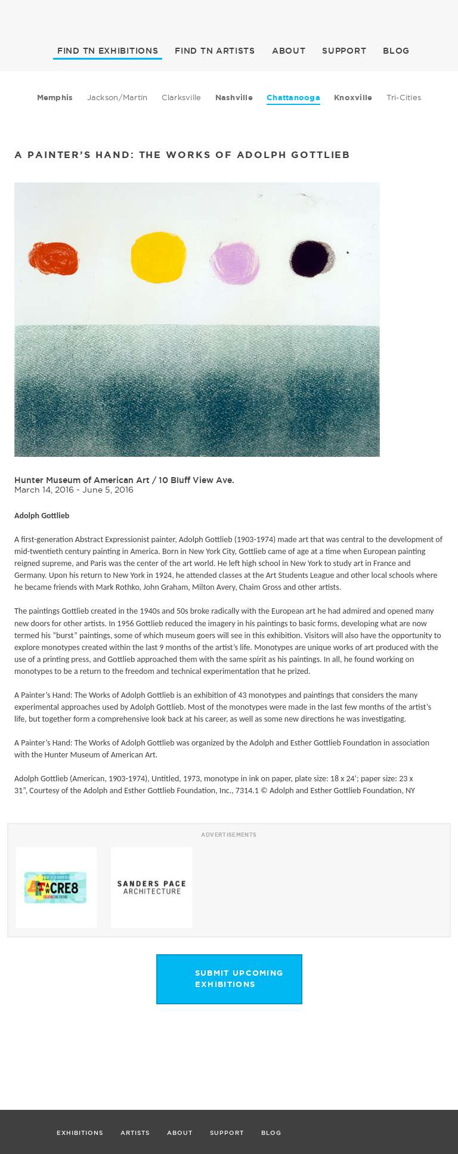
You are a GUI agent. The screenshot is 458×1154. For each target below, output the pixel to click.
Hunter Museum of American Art (82, 480)
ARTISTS (215, 50)
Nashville (234, 97)
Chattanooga (293, 97)
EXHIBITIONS (107, 50)
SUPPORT (344, 50)
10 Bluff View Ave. (196, 480)
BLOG (396, 50)
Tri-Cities (404, 97)
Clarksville (182, 97)
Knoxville (353, 97)
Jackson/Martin (117, 97)
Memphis (55, 97)
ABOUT (289, 50)
